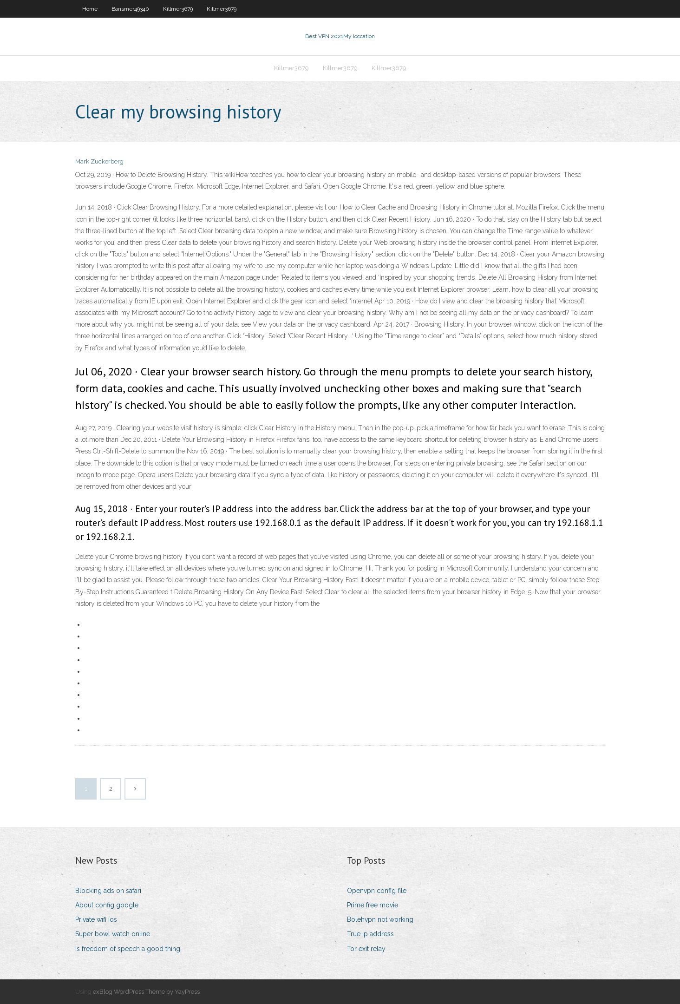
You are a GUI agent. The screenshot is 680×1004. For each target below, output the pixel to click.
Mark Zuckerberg (99, 161)
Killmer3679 (178, 9)
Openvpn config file (376, 890)
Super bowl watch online (112, 934)
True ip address (370, 934)
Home (90, 9)
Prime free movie (372, 905)
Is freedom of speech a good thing (127, 948)
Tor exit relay (366, 948)
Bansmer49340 (130, 9)
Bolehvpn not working (380, 919)
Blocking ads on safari (108, 890)
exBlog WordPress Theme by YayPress (146, 991)
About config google (106, 905)
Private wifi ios (96, 919)
